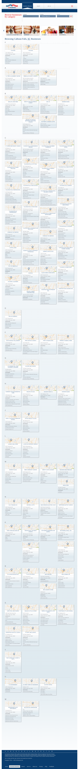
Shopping (44, 34)
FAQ (46, 766)
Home (6, 766)
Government (62, 34)
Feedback (51, 766)
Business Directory (27, 6)
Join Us (49, 6)
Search (38, 6)
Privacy (41, 766)
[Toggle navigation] (72, 6)
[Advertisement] (39, 737)
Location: (42, 14)
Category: (25, 14)
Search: (58, 14)
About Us (35, 766)
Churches (26, 34)
